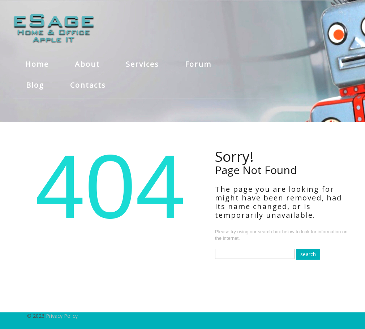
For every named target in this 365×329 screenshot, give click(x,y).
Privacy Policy (62, 315)
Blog (35, 85)
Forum (198, 64)
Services (142, 64)
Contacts (88, 85)
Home (37, 64)
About (87, 64)
